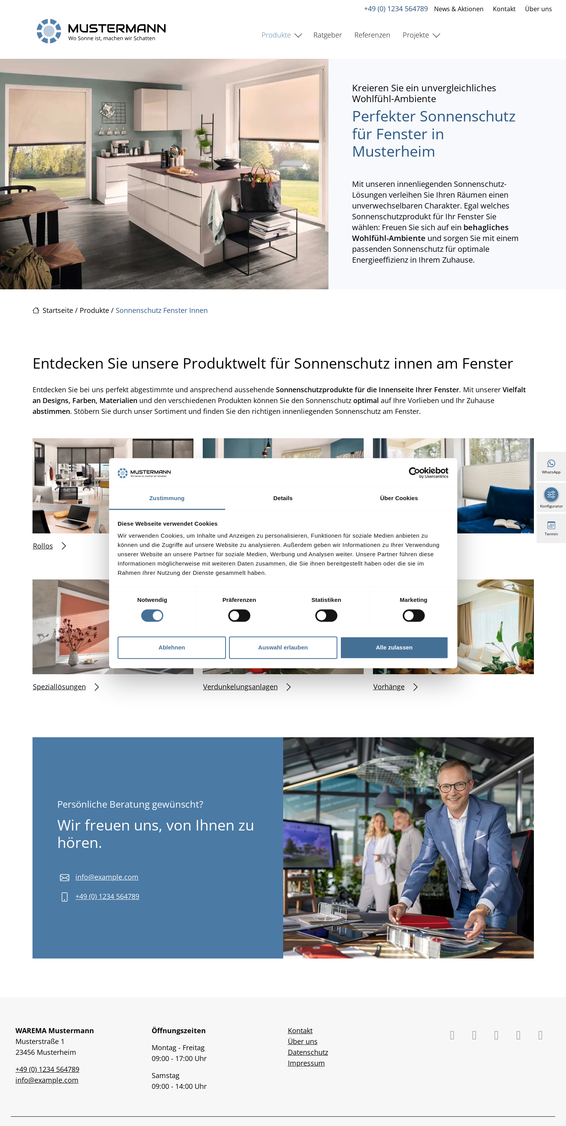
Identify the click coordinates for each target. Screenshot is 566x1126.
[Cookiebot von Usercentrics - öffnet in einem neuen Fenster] (414, 472)
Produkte (276, 34)
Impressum (306, 1063)
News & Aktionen (459, 9)
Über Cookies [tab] (399, 498)
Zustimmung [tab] (167, 498)
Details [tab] (283, 498)
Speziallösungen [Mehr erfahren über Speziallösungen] (66, 687)
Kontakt (504, 9)
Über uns (538, 9)
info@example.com (107, 877)
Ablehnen (172, 647)
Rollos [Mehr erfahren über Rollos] (49, 546)
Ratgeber (327, 34)
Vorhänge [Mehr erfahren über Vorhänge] (395, 687)
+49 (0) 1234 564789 (396, 8)
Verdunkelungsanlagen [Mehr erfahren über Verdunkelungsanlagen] (247, 687)
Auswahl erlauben (283, 647)
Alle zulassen (394, 647)
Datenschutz (308, 1052)
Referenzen (372, 34)
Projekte (416, 34)
